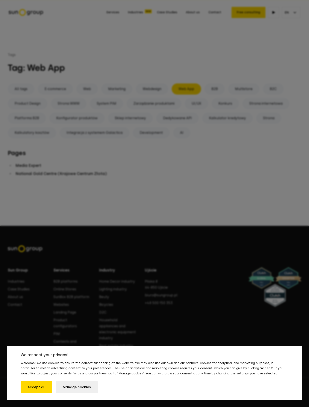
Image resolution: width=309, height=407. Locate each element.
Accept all (36, 387)
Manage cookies (77, 387)
